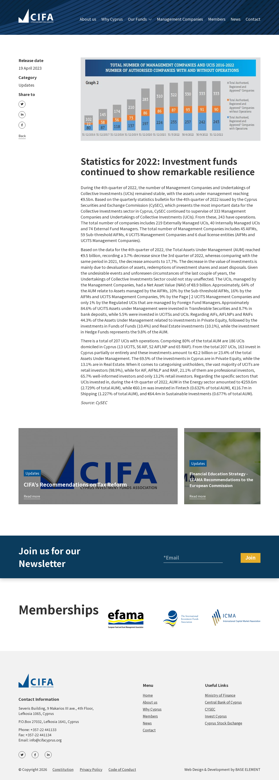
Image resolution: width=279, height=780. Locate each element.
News (235, 19)
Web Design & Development (207, 769)
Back (22, 140)
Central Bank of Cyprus (223, 702)
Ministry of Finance (220, 695)
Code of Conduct (122, 769)
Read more (32, 495)
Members (216, 19)
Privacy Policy (91, 769)
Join (250, 557)
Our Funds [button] (140, 19)
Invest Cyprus (216, 716)
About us (88, 19)
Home (148, 695)
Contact (253, 19)
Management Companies (180, 19)
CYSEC (210, 709)
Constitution (63, 769)
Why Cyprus (112, 19)
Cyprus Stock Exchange (223, 723)
